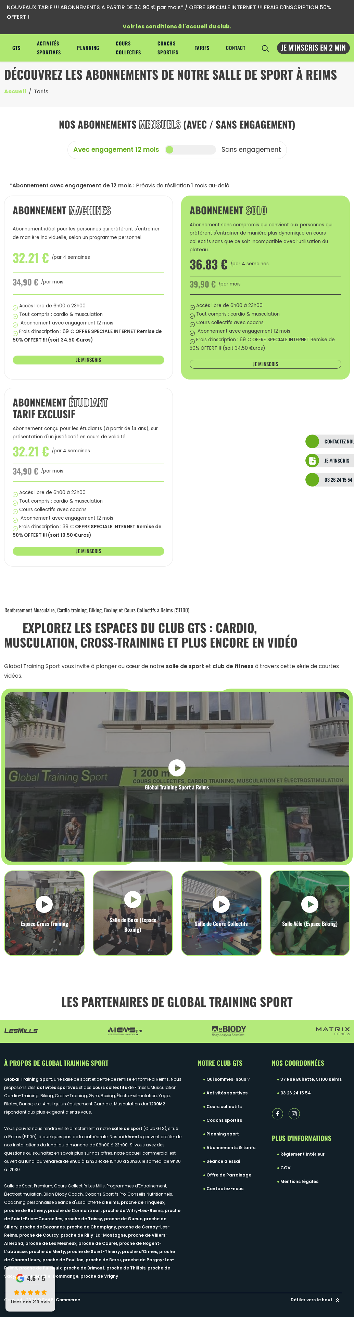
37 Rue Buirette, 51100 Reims (311, 1079)
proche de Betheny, (26, 1210)
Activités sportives (49, 48)
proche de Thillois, (127, 1268)
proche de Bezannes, (43, 1227)
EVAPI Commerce (61, 1300)
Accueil (15, 91)
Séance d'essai (223, 1161)
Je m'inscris (88, 359)
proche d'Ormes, (140, 1251)
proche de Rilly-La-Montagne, (94, 1235)
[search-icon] (265, 47)
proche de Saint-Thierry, (94, 1251)
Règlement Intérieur (302, 1154)
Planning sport (222, 1134)
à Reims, (111, 1202)
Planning (88, 47)
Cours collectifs (128, 48)
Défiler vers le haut (316, 1300)
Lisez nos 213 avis (30, 1302)
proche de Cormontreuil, (75, 1210)
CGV (285, 1168)
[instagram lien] (294, 1113)
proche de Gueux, (124, 1219)
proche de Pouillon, (64, 1260)
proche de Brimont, (85, 1268)
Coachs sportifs (167, 48)
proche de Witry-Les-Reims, (134, 1210)
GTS (16, 47)
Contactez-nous (224, 1189)
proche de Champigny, (92, 1227)
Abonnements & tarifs (230, 1147)
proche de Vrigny (99, 1276)
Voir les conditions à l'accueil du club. (177, 26)
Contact (235, 47)
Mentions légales (299, 1181)
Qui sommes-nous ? (228, 1079)
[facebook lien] (277, 1113)
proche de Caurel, (98, 1243)
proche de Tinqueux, (143, 1202)
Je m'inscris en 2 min (313, 47)
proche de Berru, (104, 1260)
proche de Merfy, (48, 1251)
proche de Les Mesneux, (51, 1243)
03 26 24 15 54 (295, 1093)
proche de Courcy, (40, 1235)
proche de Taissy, (84, 1219)
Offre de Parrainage (228, 1175)
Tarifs (202, 47)
